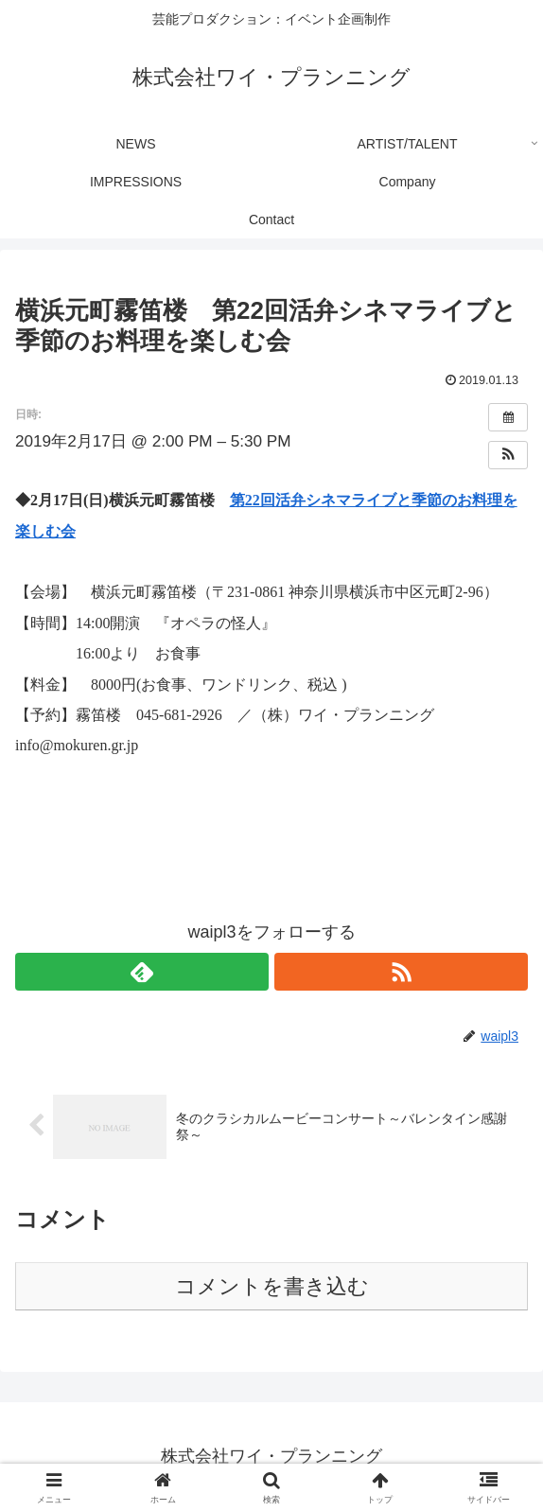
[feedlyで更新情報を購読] (142, 972)
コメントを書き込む (272, 1286)
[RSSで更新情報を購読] (401, 972)
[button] (508, 455)
